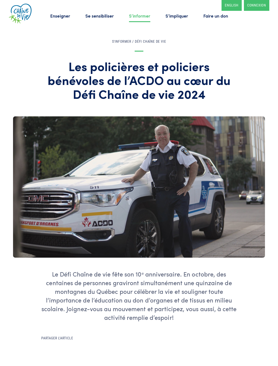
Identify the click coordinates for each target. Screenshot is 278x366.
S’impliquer (176, 16)
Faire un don (215, 16)
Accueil (20, 13)
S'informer (121, 41)
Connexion (256, 5)
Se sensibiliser (99, 16)
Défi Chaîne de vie (150, 41)
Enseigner (60, 16)
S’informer (139, 16)
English (231, 5)
